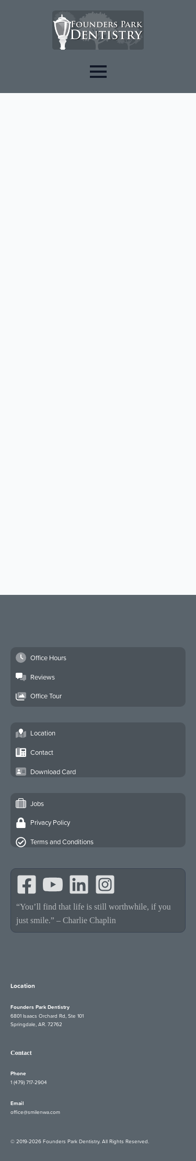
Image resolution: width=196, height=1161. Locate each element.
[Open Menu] (98, 71)
